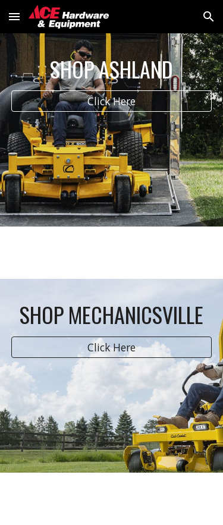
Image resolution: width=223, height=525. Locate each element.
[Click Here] (112, 101)
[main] (111, 69)
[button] (14, 16)
